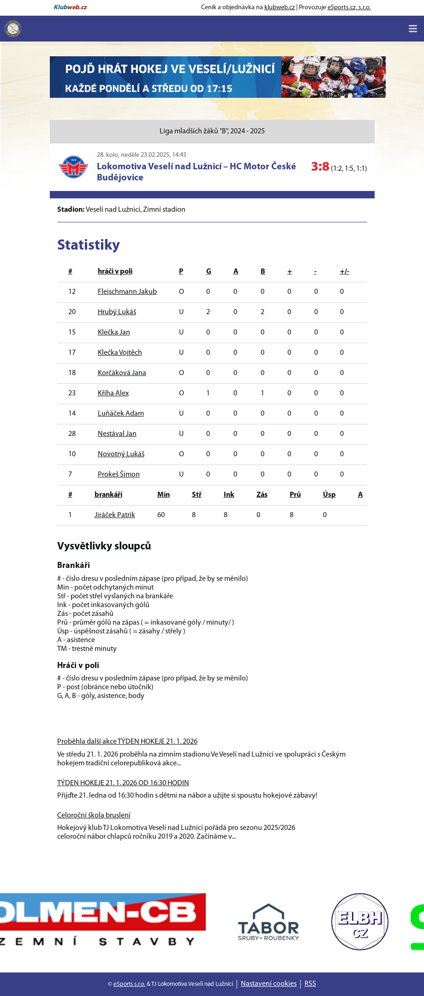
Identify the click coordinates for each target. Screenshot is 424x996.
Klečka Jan (114, 332)
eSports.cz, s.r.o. (349, 7)
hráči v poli (115, 271)
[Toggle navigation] (413, 28)
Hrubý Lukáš (117, 312)
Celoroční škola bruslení (94, 815)
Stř (197, 495)
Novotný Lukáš (121, 454)
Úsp (329, 495)
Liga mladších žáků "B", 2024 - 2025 (212, 131)
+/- (344, 271)
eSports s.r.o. (129, 984)
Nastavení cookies (269, 984)
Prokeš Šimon (119, 474)
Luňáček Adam (121, 413)
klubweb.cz (279, 7)
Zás (262, 495)
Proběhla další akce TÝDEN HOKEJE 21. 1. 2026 (127, 742)
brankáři (108, 495)
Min (163, 495)
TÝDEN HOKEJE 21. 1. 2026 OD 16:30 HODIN (123, 783)
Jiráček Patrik (115, 515)
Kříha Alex (113, 393)
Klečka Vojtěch (120, 353)
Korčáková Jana (122, 373)
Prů (295, 495)
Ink (229, 495)
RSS (310, 984)
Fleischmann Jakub (127, 292)
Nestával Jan (117, 434)
